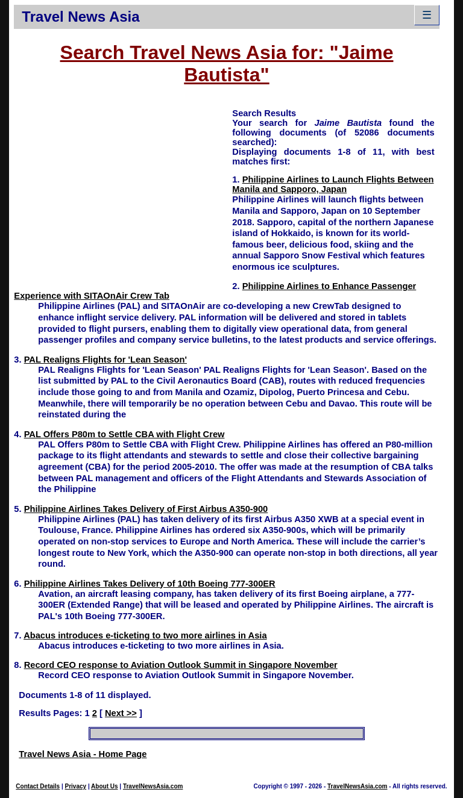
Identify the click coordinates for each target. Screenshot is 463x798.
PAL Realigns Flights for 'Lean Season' (105, 359)
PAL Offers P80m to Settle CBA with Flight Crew (124, 434)
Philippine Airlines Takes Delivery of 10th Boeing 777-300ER (150, 583)
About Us (104, 786)
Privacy (76, 786)
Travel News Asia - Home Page (82, 754)
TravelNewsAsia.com (153, 786)
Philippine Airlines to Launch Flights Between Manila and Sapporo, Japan (332, 184)
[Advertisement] (123, 191)
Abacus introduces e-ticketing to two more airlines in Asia (145, 635)
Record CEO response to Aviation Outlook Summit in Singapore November (181, 665)
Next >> (121, 713)
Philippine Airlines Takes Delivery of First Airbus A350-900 (146, 509)
